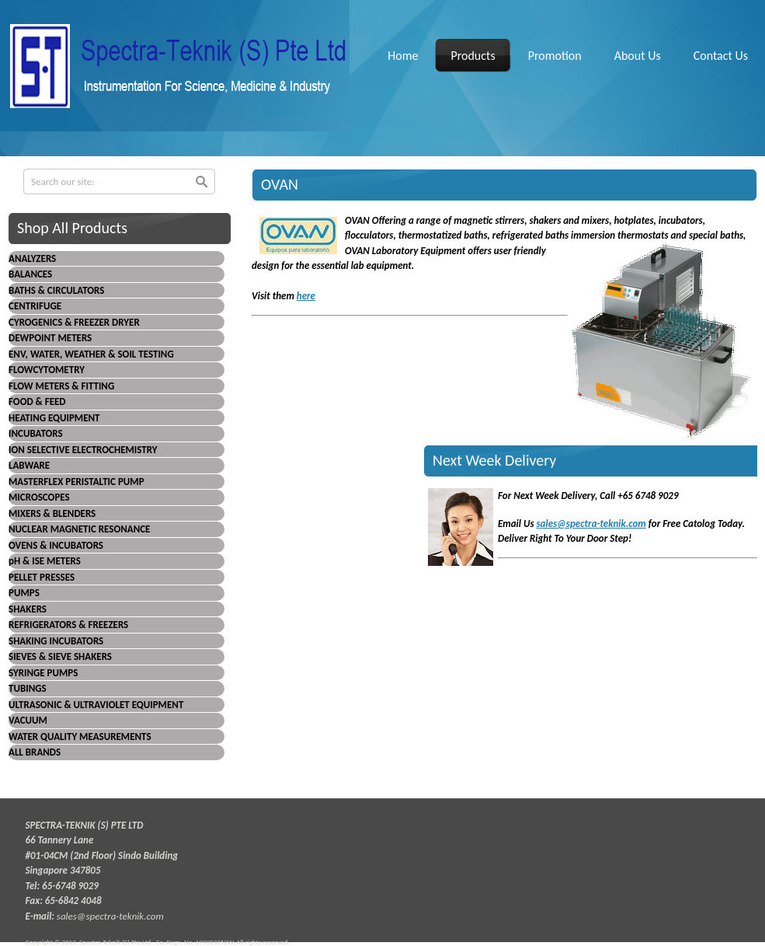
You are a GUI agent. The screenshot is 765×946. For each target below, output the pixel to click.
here (306, 296)
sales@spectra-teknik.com (590, 523)
